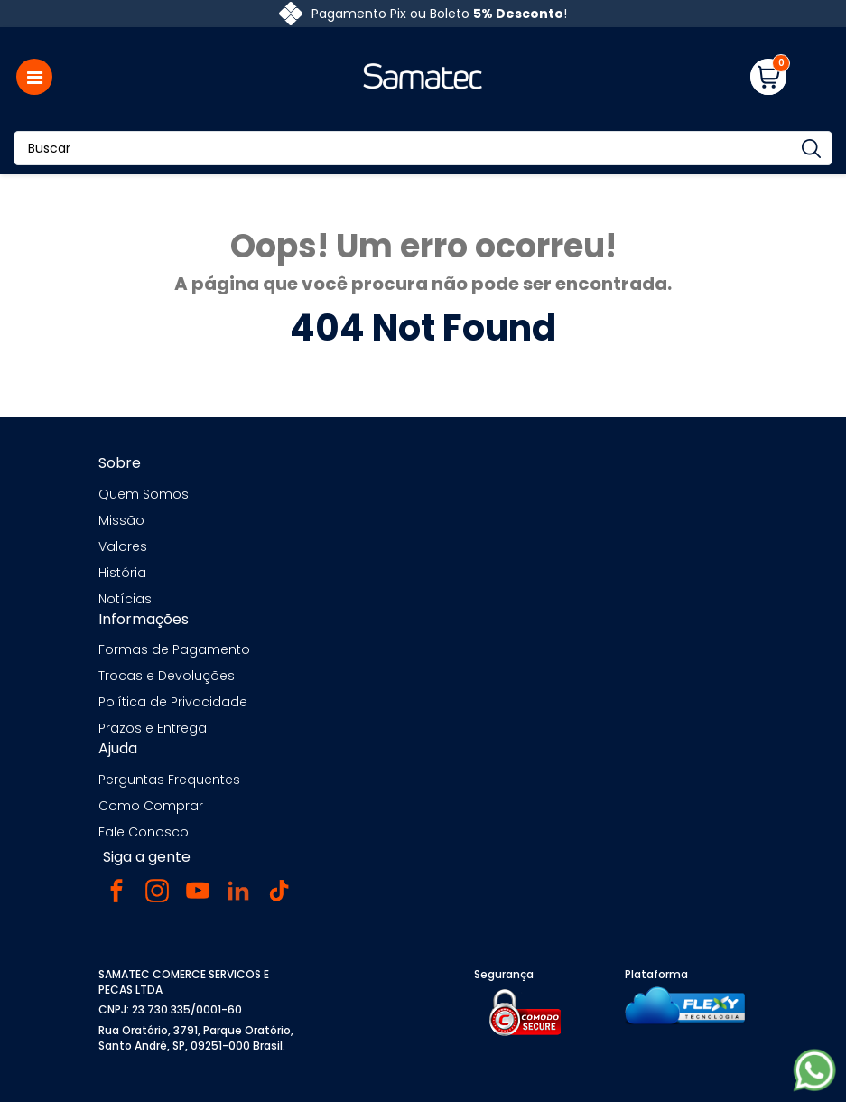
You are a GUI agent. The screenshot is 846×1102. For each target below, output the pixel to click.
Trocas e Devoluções (166, 676)
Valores (122, 546)
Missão (121, 520)
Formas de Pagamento (174, 649)
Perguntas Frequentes (169, 779)
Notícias (125, 599)
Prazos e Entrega (152, 728)
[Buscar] (423, 148)
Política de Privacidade (172, 702)
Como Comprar (150, 806)
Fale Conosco (143, 832)
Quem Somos (143, 494)
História (122, 573)
